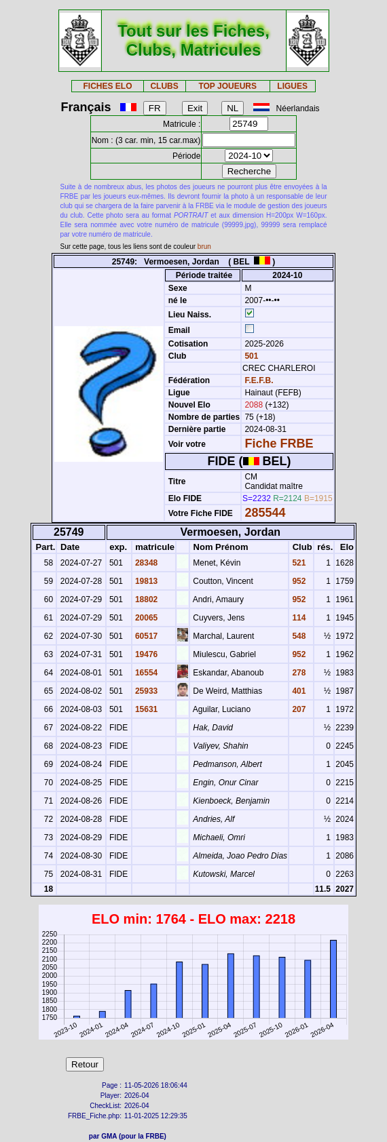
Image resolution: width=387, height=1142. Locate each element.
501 (250, 356)
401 (298, 691)
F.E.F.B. (258, 380)
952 (298, 581)
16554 (145, 672)
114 (298, 618)
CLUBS (164, 86)
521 (298, 563)
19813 (145, 581)
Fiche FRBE (278, 443)
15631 (145, 709)
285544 (264, 512)
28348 (145, 563)
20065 (145, 618)
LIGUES (292, 86)
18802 (145, 599)
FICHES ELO (107, 86)
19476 (145, 654)
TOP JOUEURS (227, 86)
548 (298, 636)
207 (298, 709)
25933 (145, 691)
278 (298, 672)
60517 (145, 636)
